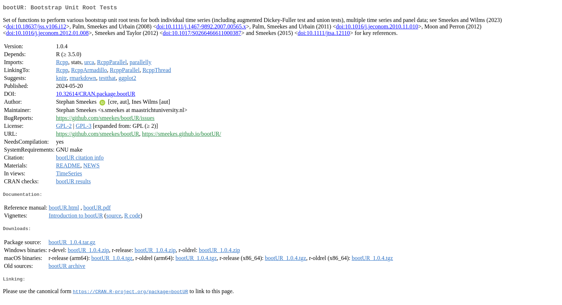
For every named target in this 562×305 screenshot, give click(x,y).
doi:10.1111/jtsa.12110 (324, 34)
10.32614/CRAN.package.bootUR (95, 95)
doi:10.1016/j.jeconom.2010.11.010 (377, 28)
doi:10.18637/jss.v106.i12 (36, 28)
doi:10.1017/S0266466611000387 (202, 34)
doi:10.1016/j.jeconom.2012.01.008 (47, 34)
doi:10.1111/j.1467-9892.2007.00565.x (201, 28)
